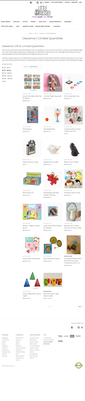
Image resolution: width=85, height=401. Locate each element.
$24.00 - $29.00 (7, 78)
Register (74, 2)
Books (34, 22)
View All (32, 358)
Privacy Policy (6, 352)
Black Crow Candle (71, 162)
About (4, 342)
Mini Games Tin (28, 193)
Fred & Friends (34, 348)
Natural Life (33, 344)
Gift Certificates (57, 2)
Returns (4, 354)
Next (80, 307)
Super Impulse (34, 342)
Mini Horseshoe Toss (71, 96)
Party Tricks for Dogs (30, 162)
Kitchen (17, 22)
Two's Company (34, 350)
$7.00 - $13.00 (6, 70)
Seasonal (68, 22)
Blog (3, 344)
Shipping (56, 26)
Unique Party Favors (43, 26)
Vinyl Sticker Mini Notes (31, 258)
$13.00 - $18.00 (7, 73)
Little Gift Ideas (7, 26)
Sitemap (4, 356)
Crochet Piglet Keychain (52, 96)
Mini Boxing (27, 129)
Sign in (67, 2)
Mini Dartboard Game (51, 258)
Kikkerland (33, 340)
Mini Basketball (49, 129)
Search (46, 2)
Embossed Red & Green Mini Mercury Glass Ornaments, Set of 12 (73, 261)
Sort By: (26, 66)
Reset (4, 81)
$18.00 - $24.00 (7, 76)
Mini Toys (43, 22)
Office (26, 22)
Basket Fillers (28, 26)
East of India (33, 356)
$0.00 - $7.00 (6, 67)
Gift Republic (34, 354)
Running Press (34, 338)
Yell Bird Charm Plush (72, 193)
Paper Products (55, 22)
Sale (18, 26)
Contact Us (5, 340)
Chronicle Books (35, 346)
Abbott (32, 352)
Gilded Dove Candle (50, 162)
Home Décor (6, 22)
